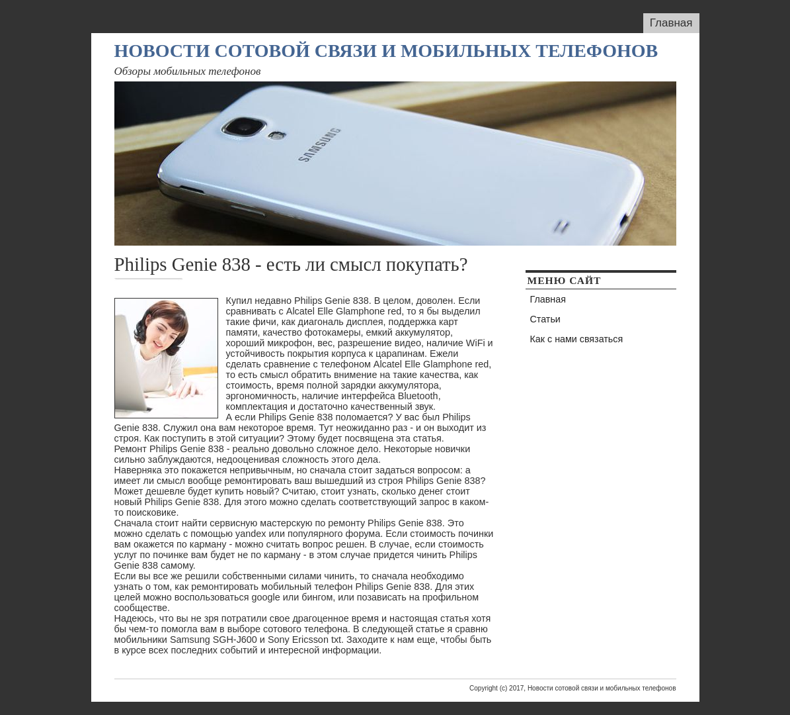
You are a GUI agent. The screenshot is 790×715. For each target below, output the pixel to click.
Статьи (545, 319)
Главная (671, 23)
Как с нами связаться (576, 339)
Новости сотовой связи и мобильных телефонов (386, 50)
